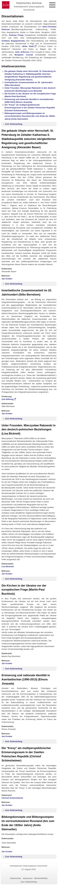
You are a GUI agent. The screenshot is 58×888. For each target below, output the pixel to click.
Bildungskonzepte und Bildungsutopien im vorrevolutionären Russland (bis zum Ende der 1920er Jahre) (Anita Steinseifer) (29, 116)
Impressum (28, 878)
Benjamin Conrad (24, 55)
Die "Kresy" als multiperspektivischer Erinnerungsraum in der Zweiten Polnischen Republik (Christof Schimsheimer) (29, 108)
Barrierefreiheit (40, 878)
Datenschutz (15, 878)
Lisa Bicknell (8, 566)
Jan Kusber (7, 279)
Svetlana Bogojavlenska (13, 41)
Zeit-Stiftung (7, 399)
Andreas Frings (16, 35)
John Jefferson (22, 52)
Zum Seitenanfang (13, 124)
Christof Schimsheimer (12, 798)
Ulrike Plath (28, 46)
